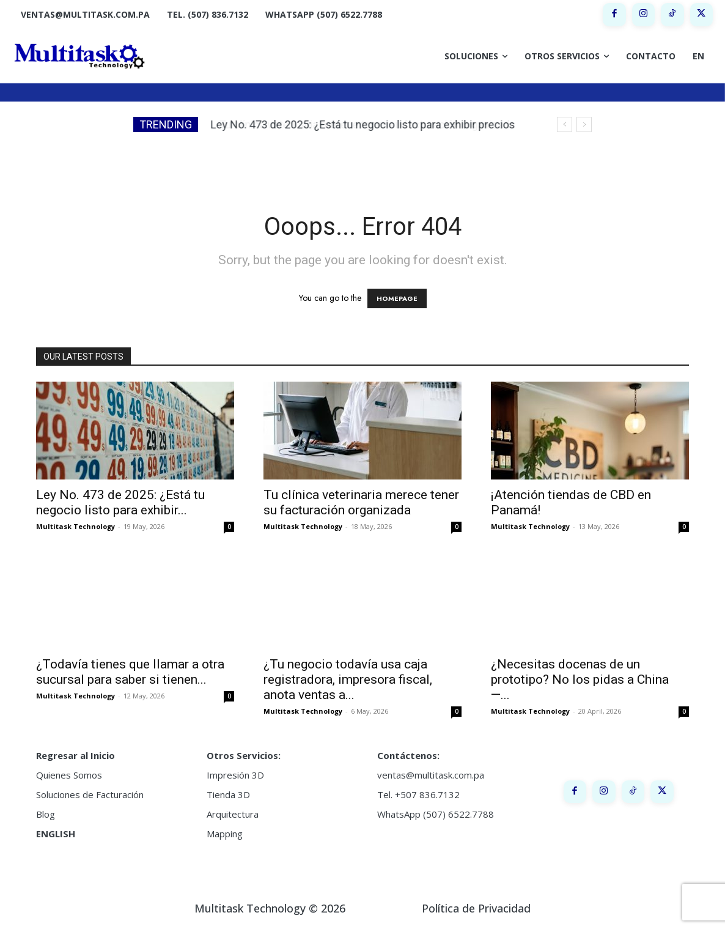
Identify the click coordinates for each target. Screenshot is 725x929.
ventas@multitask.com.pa (430, 775)
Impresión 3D (235, 775)
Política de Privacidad (476, 908)
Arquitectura (233, 814)
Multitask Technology (75, 526)
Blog (45, 814)
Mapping (225, 833)
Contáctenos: (408, 755)
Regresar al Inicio (75, 755)
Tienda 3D (228, 794)
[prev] (564, 124)
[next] (584, 124)
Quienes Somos (69, 775)
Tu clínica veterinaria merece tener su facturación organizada (367, 124)
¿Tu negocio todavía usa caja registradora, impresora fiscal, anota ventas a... (347, 679)
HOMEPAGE (397, 298)
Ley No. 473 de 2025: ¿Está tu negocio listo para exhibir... (120, 502)
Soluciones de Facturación (90, 794)
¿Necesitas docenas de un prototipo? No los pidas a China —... (580, 679)
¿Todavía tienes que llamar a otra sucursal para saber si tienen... (130, 672)
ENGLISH (55, 833)
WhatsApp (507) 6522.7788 (435, 814)
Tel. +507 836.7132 (418, 794)
